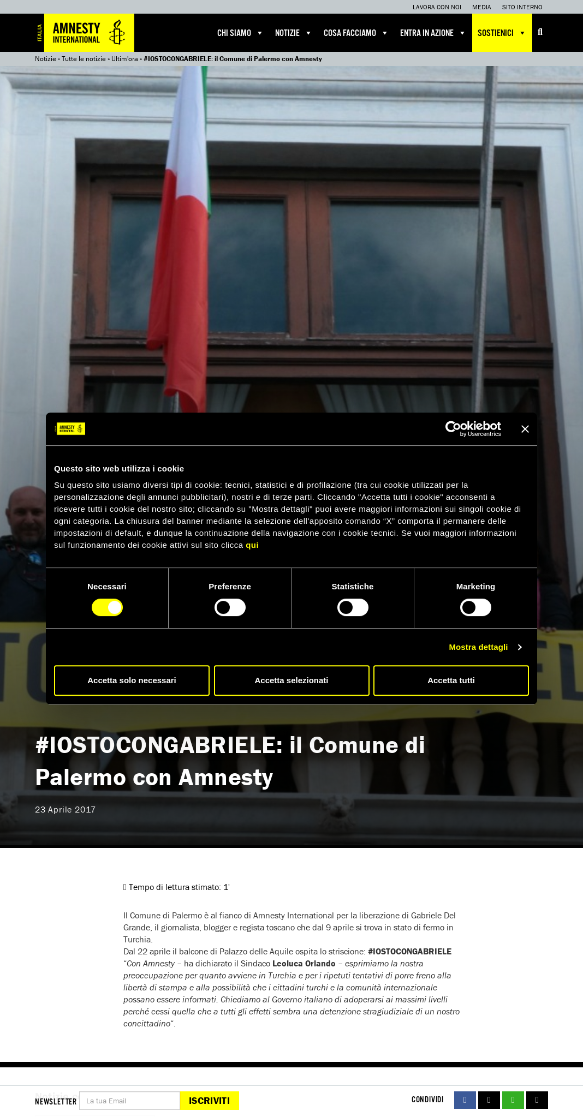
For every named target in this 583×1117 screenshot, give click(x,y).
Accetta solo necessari (131, 680)
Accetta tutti (451, 680)
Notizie (294, 33)
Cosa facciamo (356, 33)
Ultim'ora (124, 58)
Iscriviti (209, 1100)
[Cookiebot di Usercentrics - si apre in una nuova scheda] (453, 429)
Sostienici (502, 33)
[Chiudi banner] (525, 429)
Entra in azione (433, 33)
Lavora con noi (437, 7)
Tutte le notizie (84, 58)
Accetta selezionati (291, 680)
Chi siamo (240, 33)
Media (481, 7)
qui (252, 544)
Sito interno (522, 7)
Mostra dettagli (478, 647)
